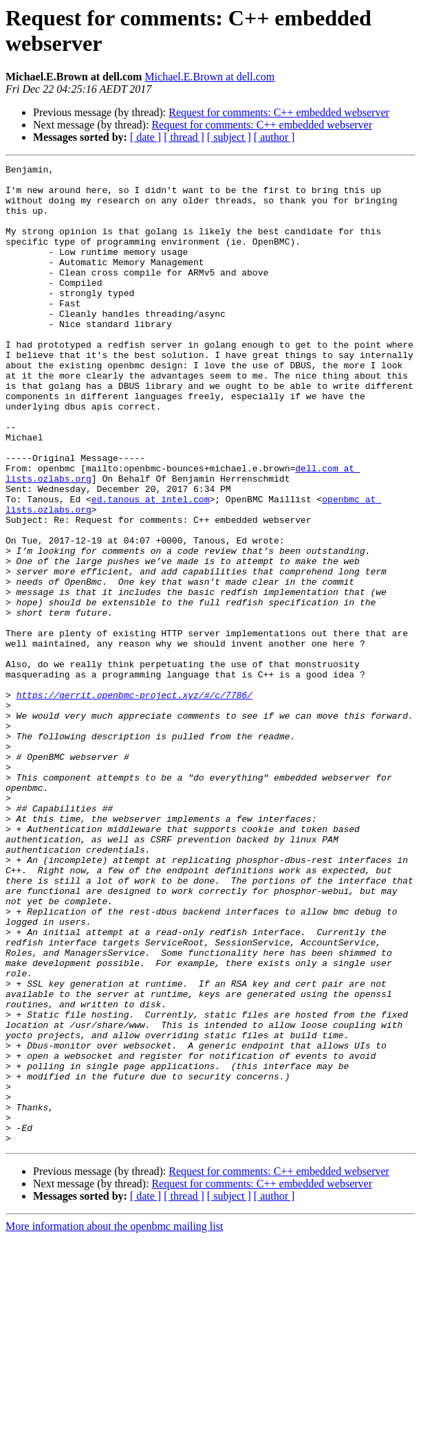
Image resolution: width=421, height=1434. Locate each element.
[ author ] (274, 137)
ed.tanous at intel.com (150, 567)
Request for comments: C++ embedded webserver (279, 112)
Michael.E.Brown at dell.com (209, 76)
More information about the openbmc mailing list (114, 1422)
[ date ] (145, 137)
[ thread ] (184, 137)
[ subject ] (229, 137)
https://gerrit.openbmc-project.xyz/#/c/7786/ (134, 802)
